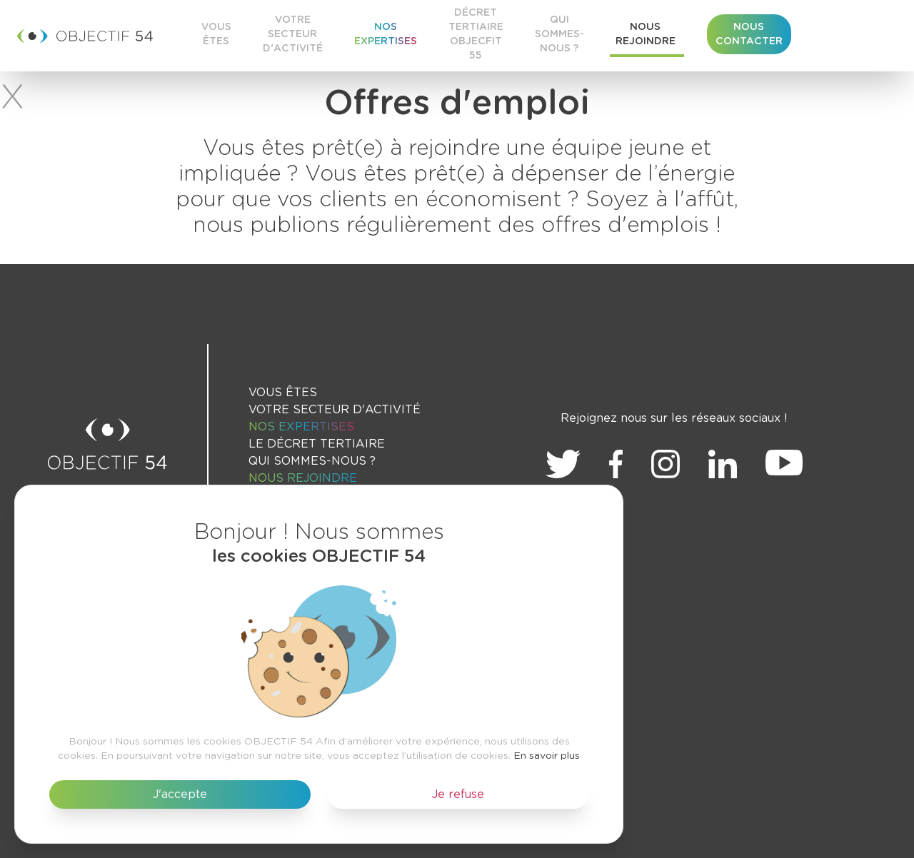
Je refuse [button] (458, 794)
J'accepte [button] (180, 794)
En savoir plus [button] (546, 756)
